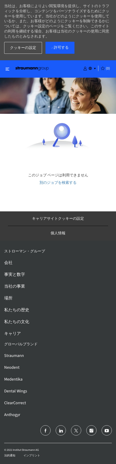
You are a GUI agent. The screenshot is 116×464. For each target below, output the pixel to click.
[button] (85, 68)
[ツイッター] (76, 430)
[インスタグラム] (91, 430)
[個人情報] (58, 233)
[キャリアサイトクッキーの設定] (58, 218)
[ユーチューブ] (107, 430)
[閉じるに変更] (7, 69)
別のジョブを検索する (58, 182)
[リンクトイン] (61, 430)
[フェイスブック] (45, 430)
